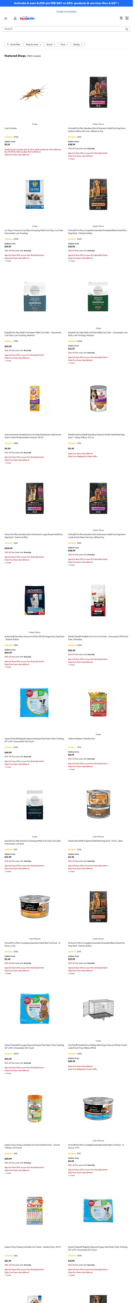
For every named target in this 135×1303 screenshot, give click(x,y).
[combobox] (66, 29)
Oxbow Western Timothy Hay (81, 738)
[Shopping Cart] (127, 18)
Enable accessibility (66, 11)
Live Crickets (11, 128)
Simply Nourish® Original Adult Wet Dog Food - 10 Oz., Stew (95, 841)
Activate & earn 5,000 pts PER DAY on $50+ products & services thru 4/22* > (66, 3)
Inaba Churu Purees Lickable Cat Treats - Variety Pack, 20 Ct (33, 1247)
